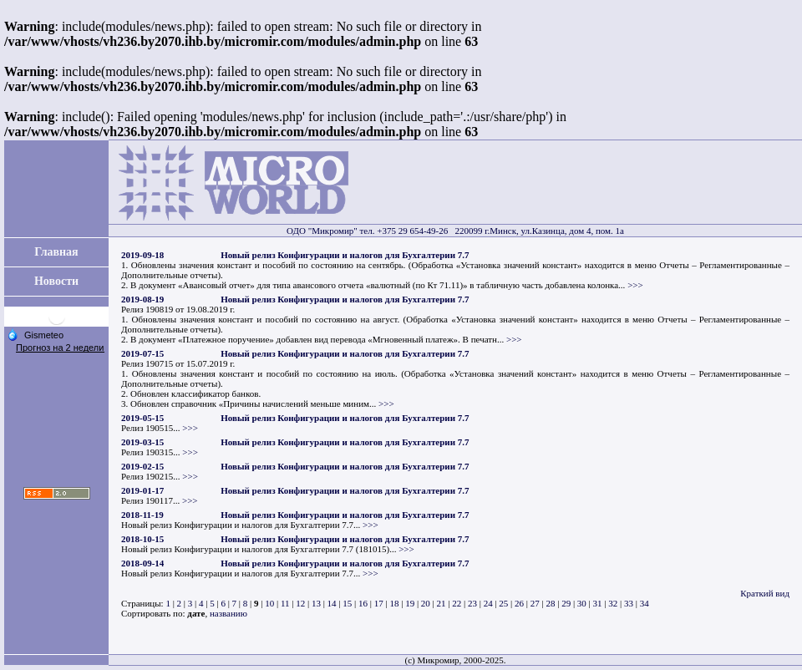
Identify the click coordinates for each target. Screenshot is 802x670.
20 (425, 603)
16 (363, 603)
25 (503, 603)
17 (378, 603)
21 (441, 603)
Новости (56, 281)
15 (347, 603)
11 (285, 603)
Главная (56, 252)
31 (597, 603)
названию (228, 613)
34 (644, 603)
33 (628, 603)
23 (472, 603)
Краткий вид (764, 593)
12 (300, 603)
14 (332, 603)
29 (566, 603)
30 (581, 603)
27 (535, 603)
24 (488, 603)
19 (409, 603)
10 (269, 603)
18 (393, 603)
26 (519, 603)
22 (456, 603)
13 (316, 603)
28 (550, 603)
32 (612, 603)
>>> (635, 285)
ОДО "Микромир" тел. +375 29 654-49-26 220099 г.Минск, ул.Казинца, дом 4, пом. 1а (455, 231)
